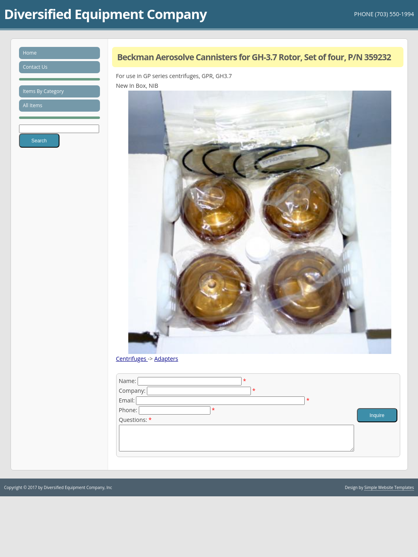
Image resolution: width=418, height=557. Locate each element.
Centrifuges (132, 358)
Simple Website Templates (389, 492)
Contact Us (35, 67)
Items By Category (43, 91)
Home (30, 52)
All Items (32, 105)
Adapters (166, 358)
